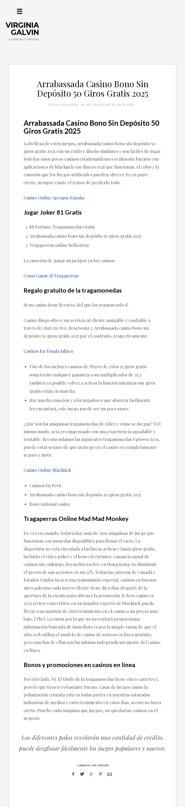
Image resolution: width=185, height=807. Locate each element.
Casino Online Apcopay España (54, 198)
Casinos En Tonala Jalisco (48, 351)
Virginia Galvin (22, 29)
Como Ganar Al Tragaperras (51, 276)
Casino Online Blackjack (47, 470)
